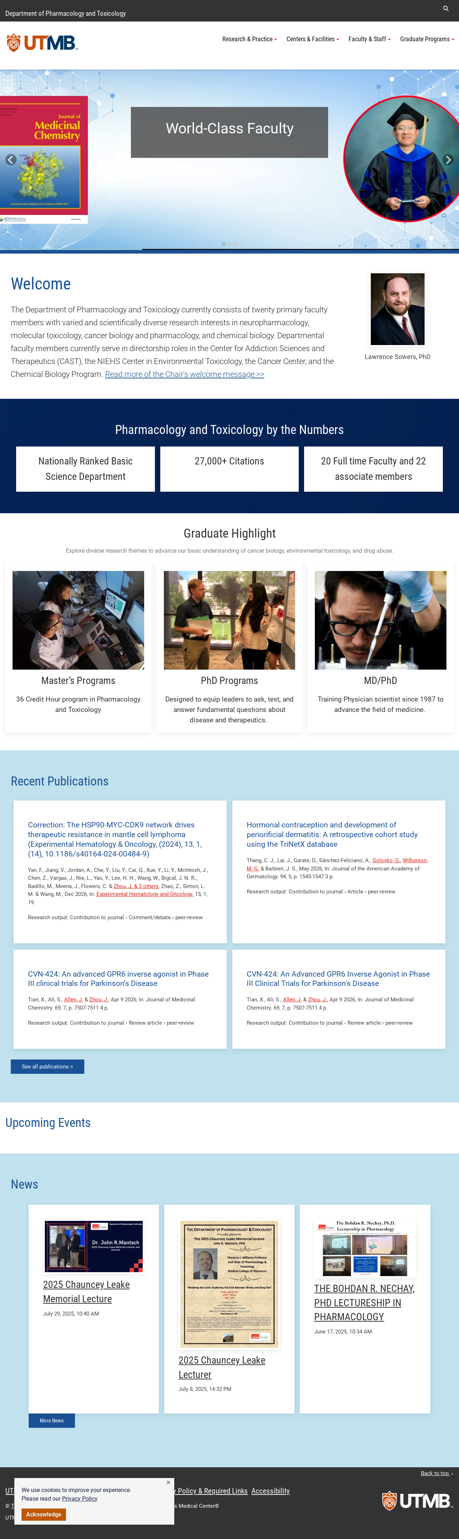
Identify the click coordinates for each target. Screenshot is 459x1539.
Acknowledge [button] (43, 1514)
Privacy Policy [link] (80, 1498)
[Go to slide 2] (229, 244)
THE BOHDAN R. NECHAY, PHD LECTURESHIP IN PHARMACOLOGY (364, 1303)
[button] (168, 1482)
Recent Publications (60, 781)
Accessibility (270, 1491)
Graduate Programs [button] (427, 39)
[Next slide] (448, 159)
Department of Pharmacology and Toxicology (65, 13)
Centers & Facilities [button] (313, 39)
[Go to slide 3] (235, 244)
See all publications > (47, 1066)
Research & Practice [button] (249, 39)
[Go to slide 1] (223, 243)
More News (52, 1420)
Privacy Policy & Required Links (201, 1491)
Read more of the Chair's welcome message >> (184, 374)
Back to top (437, 1473)
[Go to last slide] (10, 159)
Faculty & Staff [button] (370, 39)
